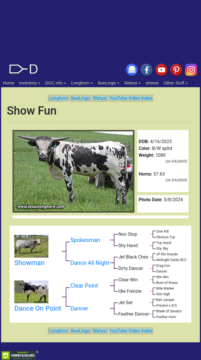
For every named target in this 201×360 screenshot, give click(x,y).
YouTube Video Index (131, 98)
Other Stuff (174, 82)
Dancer (79, 308)
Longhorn (80, 82)
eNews (152, 82)
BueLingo (107, 82)
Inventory (28, 82)
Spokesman (85, 240)
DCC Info (54, 82)
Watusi (130, 82)
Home (8, 82)
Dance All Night (89, 262)
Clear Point (84, 285)
